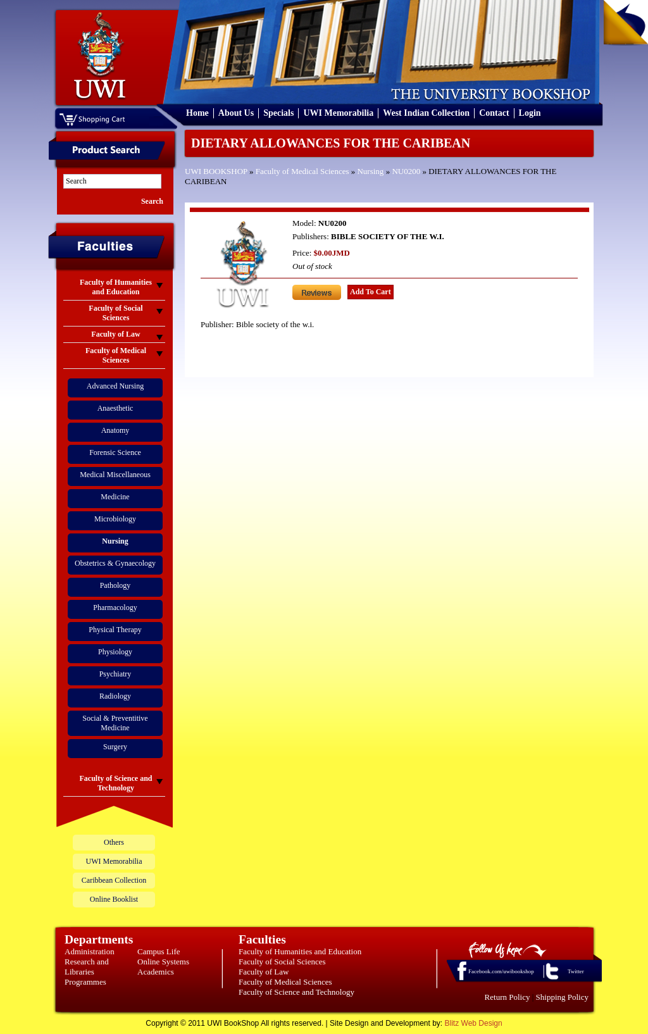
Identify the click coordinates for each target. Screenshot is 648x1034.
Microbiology (115, 518)
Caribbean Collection (114, 880)
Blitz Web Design (473, 1023)
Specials (278, 113)
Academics (155, 971)
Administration (90, 951)
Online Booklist (114, 899)
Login (530, 113)
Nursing (370, 171)
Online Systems (163, 961)
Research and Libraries (87, 966)
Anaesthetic (115, 408)
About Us (236, 113)
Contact (494, 113)
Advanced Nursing (115, 386)
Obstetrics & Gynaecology (115, 563)
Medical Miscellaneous (115, 474)
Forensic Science (115, 452)
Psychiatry (115, 674)
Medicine (115, 496)
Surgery (115, 746)
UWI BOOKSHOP (216, 171)
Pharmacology (115, 607)
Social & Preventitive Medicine (114, 723)
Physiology (115, 651)
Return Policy (507, 997)
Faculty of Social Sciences (282, 961)
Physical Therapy (115, 629)
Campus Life (158, 951)
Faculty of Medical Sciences (302, 171)
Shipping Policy (562, 997)
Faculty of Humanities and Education (300, 951)
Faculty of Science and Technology (296, 992)
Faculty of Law (264, 971)
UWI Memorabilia (338, 113)
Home (197, 113)
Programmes (85, 982)
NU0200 (406, 171)
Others (114, 842)
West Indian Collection (426, 113)
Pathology (115, 585)
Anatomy (115, 430)
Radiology (115, 696)
